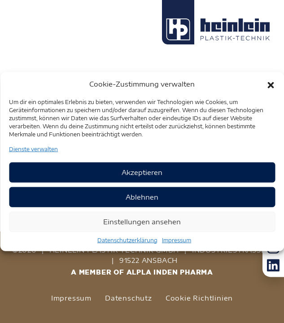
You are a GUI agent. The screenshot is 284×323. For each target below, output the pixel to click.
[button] (270, 83)
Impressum (176, 239)
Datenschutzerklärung (127, 239)
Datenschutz (128, 298)
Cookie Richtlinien (199, 298)
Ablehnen (142, 197)
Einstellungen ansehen (142, 222)
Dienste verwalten (33, 148)
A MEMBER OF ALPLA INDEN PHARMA (142, 272)
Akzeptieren (142, 172)
